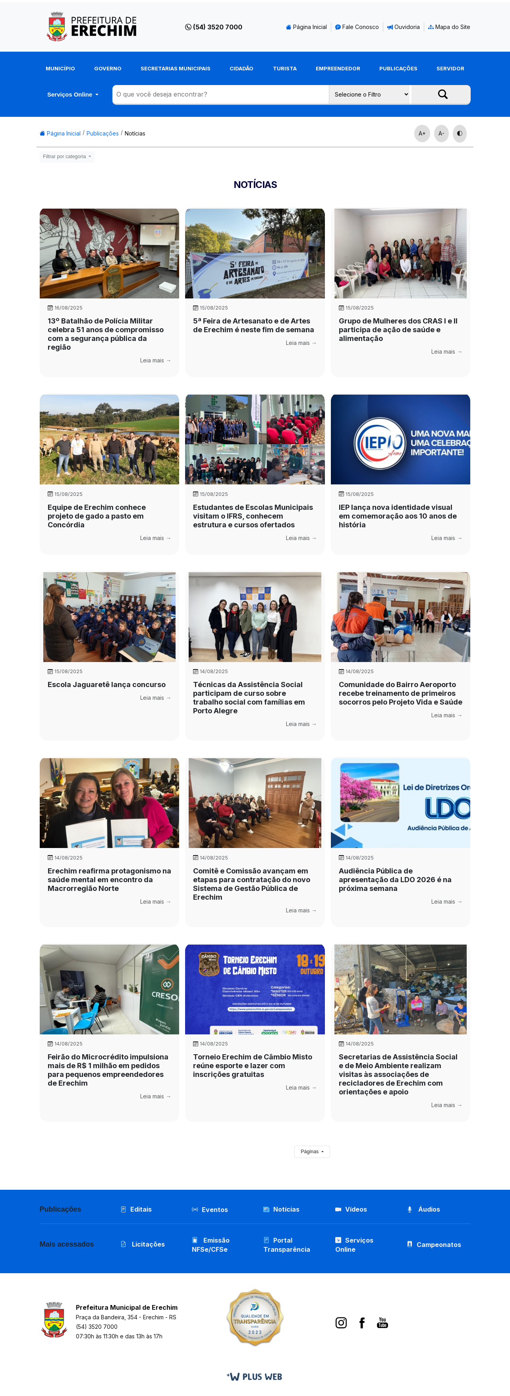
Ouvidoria (403, 26)
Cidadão (241, 68)
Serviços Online (70, 94)
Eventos (215, 1210)
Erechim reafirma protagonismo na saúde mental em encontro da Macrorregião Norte (109, 880)
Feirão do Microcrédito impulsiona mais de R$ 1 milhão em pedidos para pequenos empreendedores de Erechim (108, 1070)
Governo (108, 68)
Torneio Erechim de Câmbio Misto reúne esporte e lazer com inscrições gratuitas (252, 1065)
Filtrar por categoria (65, 156)
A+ (422, 133)
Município (60, 68)
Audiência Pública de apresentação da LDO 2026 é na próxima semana (395, 880)
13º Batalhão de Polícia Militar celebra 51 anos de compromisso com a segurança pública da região (106, 334)
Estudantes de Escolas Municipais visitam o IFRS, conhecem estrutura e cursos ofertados (253, 516)
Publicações (398, 68)
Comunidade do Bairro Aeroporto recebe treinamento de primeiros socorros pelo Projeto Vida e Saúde (400, 693)
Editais (136, 1209)
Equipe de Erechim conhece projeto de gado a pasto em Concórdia (97, 516)
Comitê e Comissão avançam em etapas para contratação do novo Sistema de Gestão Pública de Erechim (251, 884)
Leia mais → (155, 360)
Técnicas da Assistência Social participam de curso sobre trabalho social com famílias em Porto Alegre (249, 697)
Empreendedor (338, 68)
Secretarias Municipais (176, 68)
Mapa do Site (449, 26)
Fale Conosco (357, 26)
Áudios (423, 1209)
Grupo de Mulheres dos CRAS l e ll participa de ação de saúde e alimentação (398, 330)
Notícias (135, 133)
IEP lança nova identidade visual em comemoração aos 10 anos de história (398, 516)
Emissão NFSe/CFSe (211, 1244)
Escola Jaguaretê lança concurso (107, 684)
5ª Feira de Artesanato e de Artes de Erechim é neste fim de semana (253, 325)
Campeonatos (439, 1245)
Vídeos (351, 1209)
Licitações (142, 1244)
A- (441, 133)
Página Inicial (306, 26)
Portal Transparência (286, 1244)
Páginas (310, 1151)
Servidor (450, 68)
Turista (285, 68)
